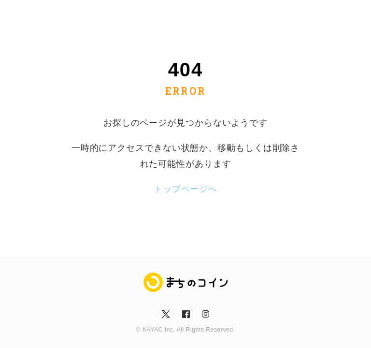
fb (185, 314)
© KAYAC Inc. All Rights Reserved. (185, 330)
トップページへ (185, 189)
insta (205, 314)
